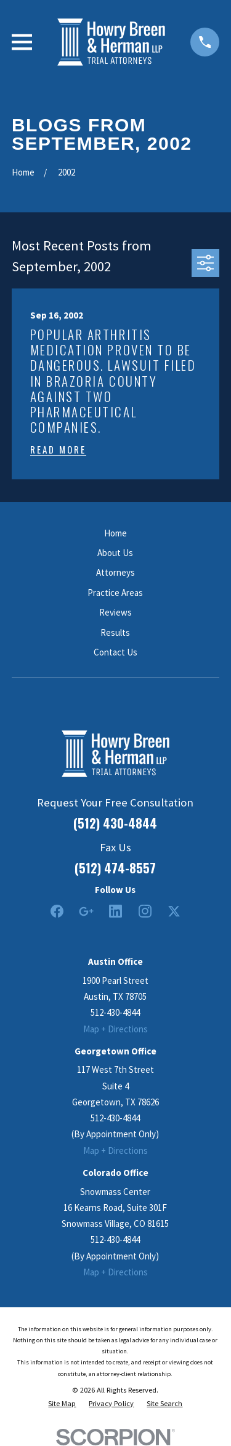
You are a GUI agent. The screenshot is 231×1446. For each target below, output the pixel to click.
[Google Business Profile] (85, 911)
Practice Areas (115, 592)
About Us (115, 553)
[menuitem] (62, 1403)
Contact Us (115, 652)
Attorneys (115, 572)
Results (115, 632)
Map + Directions (115, 1029)
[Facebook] (57, 911)
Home (115, 533)
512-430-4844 (115, 1012)
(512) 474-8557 (115, 868)
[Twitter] (174, 911)
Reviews (115, 612)
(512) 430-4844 (115, 823)
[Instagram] (145, 911)
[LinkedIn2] (115, 911)
